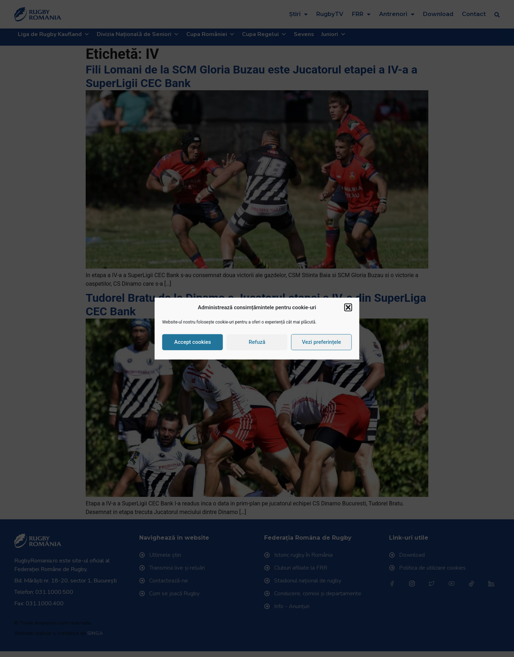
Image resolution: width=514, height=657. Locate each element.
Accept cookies (192, 342)
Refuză (257, 342)
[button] (348, 307)
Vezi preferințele (321, 342)
